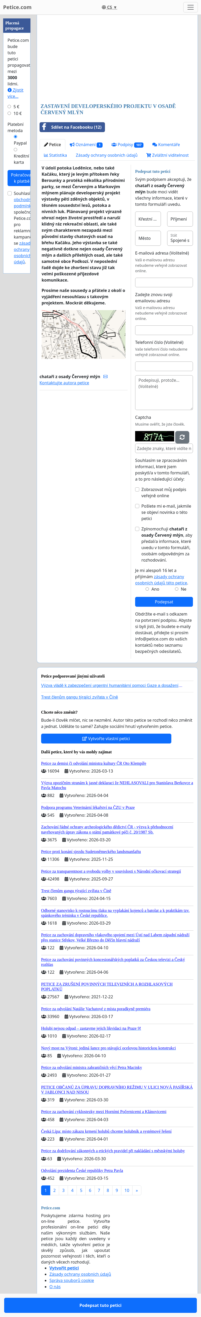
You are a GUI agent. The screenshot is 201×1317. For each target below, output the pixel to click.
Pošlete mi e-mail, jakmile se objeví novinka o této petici (166, 512)
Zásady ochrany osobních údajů (106, 155)
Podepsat (164, 602)
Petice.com (17, 7)
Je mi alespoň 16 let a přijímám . (161, 577)
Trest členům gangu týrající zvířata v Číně (79, 697)
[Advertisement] (117, 59)
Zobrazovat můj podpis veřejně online (163, 493)
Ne (183, 589)
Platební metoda (15, 127)
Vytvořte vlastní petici (106, 738)
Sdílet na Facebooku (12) (71, 127)
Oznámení (86, 145)
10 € (18, 113)
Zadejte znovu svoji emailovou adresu (153, 298)
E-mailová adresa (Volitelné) (162, 253)
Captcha (143, 417)
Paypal (20, 143)
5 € (16, 107)
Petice (52, 144)
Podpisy (127, 145)
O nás (55, 1286)
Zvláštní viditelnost (167, 155)
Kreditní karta (21, 159)
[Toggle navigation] (190, 7)
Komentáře (166, 144)
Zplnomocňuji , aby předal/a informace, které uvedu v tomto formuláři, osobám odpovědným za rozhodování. (166, 544)
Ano (155, 589)
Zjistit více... (15, 93)
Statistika (55, 155)
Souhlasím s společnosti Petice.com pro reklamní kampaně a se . (26, 227)
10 (126, 1190)
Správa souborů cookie (71, 1280)
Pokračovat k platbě (22, 178)
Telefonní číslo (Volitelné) (159, 342)
